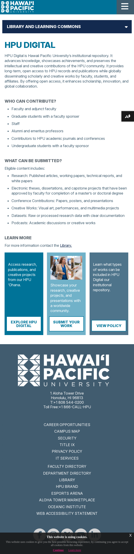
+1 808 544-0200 (68, 402)
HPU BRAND (67, 486)
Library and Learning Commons (44, 26)
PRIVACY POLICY (67, 451)
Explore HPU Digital (24, 324)
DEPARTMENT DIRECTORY (67, 473)
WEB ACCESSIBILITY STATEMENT (67, 513)
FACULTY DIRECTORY (67, 466)
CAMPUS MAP (67, 431)
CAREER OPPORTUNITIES (67, 424)
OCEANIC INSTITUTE (67, 507)
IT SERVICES (67, 458)
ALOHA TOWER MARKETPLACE (67, 500)
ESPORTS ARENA (67, 493)
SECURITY (67, 438)
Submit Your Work (66, 324)
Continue (58, 550)
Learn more (74, 550)
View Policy (108, 325)
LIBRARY (67, 480)
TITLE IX (67, 444)
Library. (66, 245)
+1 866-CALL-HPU (75, 407)
